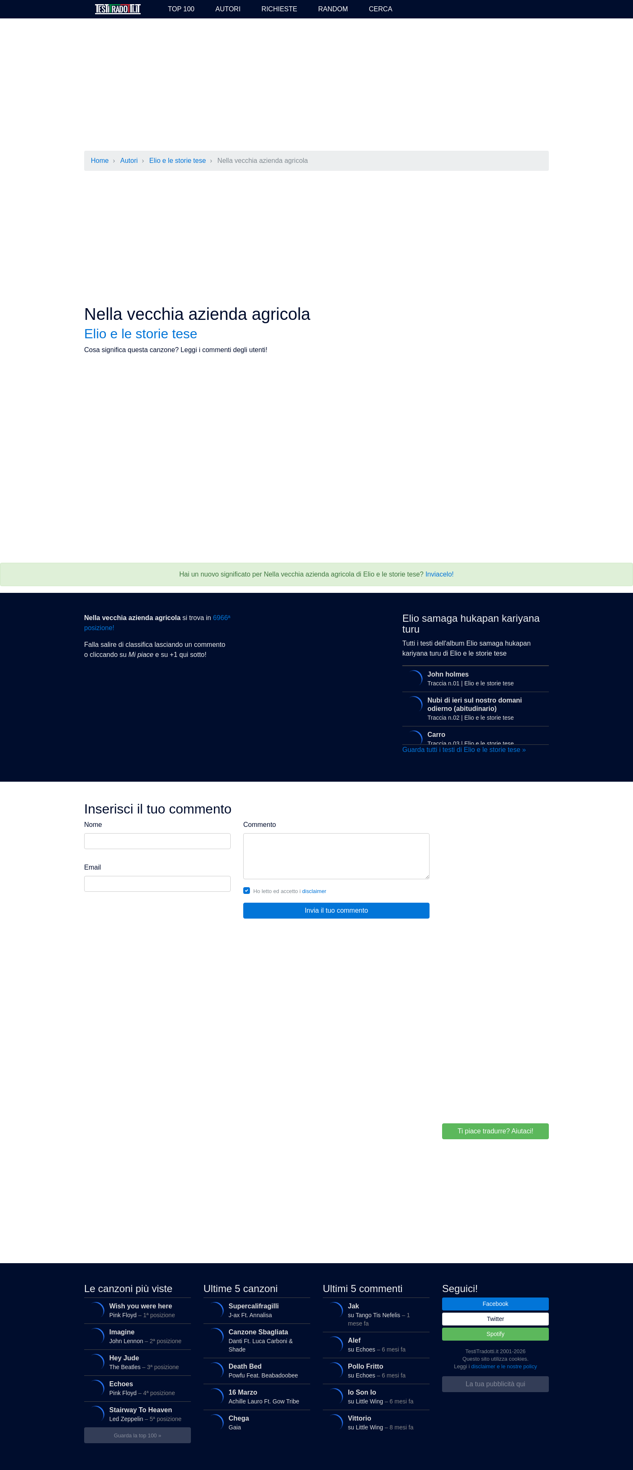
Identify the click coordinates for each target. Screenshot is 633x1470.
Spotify (495, 1334)
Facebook (495, 1303)
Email (92, 867)
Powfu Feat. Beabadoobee (254, 1370)
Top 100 (181, 9)
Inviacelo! (439, 574)
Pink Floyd (135, 1310)
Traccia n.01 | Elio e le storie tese (473, 678)
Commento (259, 824)
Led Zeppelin (135, 1414)
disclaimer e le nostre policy (504, 1366)
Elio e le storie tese (177, 160)
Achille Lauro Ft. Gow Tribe (254, 1396)
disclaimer (314, 891)
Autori (227, 9)
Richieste (279, 9)
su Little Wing (374, 1396)
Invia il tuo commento (336, 910)
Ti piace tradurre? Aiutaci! (495, 1131)
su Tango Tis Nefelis (374, 1313)
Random (333, 9)
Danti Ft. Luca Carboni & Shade (254, 1339)
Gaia (254, 1422)
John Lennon (135, 1336)
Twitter (495, 1319)
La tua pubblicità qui (495, 1384)
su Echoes (374, 1345)
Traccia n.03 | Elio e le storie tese (473, 739)
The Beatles (135, 1362)
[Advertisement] (316, 85)
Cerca (380, 9)
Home (100, 160)
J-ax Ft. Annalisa (254, 1310)
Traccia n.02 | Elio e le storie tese (473, 707)
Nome (93, 824)
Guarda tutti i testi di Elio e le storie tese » (464, 749)
